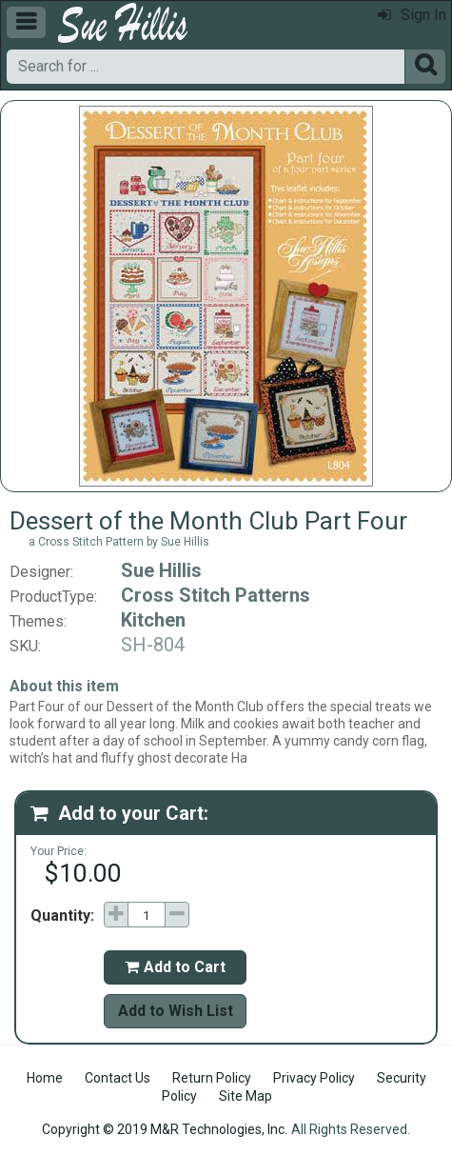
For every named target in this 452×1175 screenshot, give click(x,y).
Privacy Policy (314, 1077)
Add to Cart (175, 967)
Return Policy (211, 1077)
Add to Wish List (175, 1011)
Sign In (412, 15)
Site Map (245, 1096)
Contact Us (117, 1077)
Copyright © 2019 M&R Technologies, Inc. (164, 1129)
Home (45, 1077)
